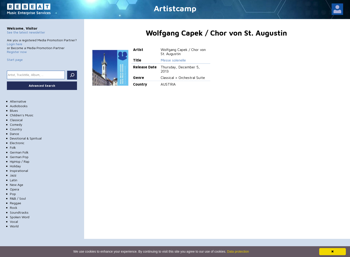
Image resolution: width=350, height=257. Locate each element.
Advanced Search (42, 85)
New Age (16, 185)
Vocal (14, 221)
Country (16, 129)
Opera (14, 189)
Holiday (15, 166)
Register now (17, 52)
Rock (13, 208)
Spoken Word (19, 217)
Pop (13, 194)
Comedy (16, 124)
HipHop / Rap (19, 161)
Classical (16, 120)
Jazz (13, 175)
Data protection (238, 251)
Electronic (17, 143)
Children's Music (21, 115)
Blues (14, 110)
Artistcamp (175, 8)
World (14, 226)
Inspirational (19, 171)
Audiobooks (19, 106)
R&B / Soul (18, 198)
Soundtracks (19, 212)
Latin (13, 180)
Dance (14, 134)
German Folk (19, 152)
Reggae (15, 203)
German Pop (19, 157)
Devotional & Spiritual (26, 138)
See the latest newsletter (26, 32)
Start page (15, 59)
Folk (13, 147)
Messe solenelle (173, 60)
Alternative (18, 101)
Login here (14, 44)
